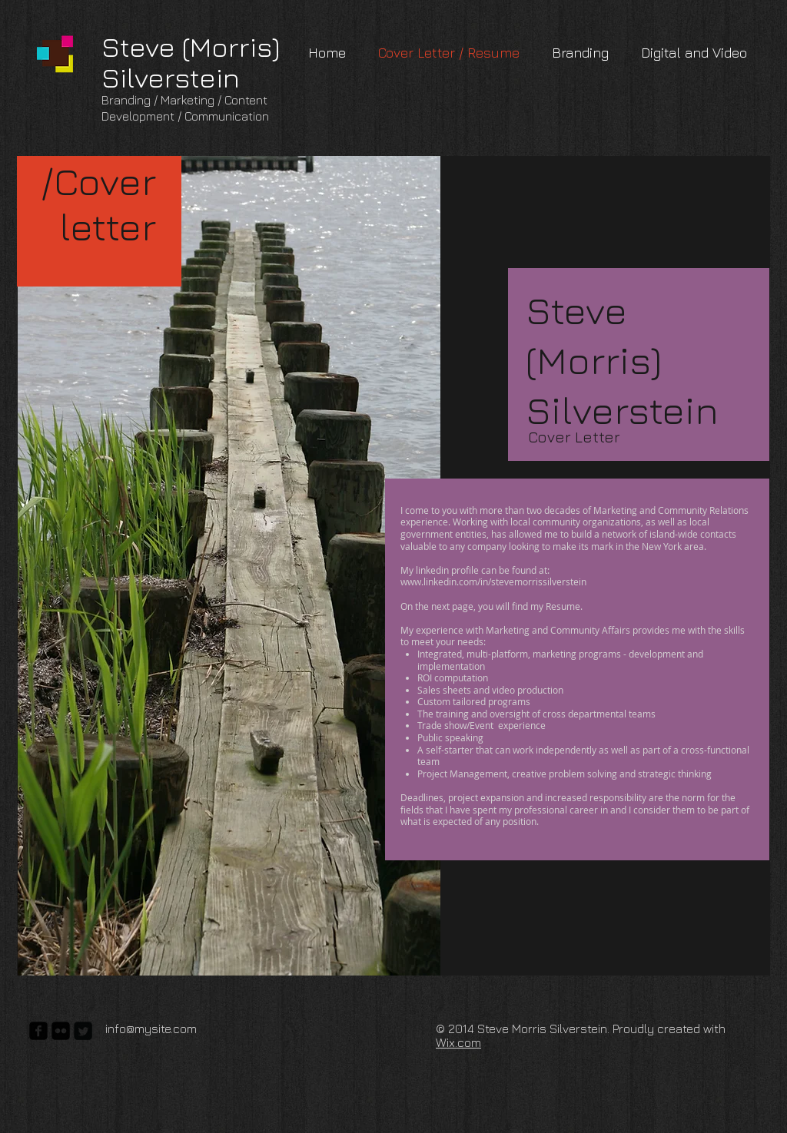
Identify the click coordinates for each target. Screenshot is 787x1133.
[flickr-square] (60, 1031)
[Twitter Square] (83, 1031)
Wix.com (458, 1042)
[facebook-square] (38, 1031)
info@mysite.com (151, 1028)
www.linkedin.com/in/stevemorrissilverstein (493, 581)
